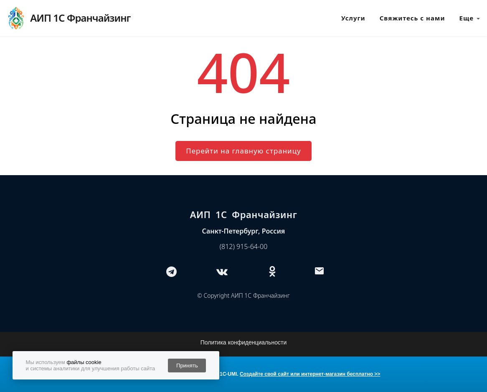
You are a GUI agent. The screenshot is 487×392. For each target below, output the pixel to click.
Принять (187, 365)
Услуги (353, 18)
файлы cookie (83, 362)
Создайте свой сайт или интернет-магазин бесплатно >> (310, 374)
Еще (469, 18)
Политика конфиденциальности (243, 342)
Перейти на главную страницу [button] (243, 151)
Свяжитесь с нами (412, 18)
